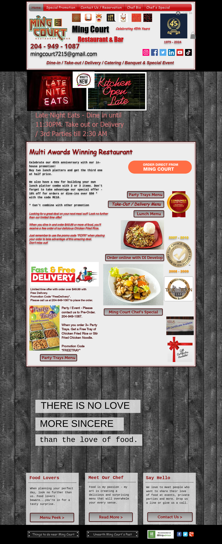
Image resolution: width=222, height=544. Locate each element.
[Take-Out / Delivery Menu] (136, 204)
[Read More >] (111, 517)
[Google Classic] (191, 534)
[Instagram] (146, 52)
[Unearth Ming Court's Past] (112, 534)
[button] (193, 35)
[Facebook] (154, 52)
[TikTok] (188, 52)
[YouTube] (180, 52)
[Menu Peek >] (52, 517)
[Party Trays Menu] (145, 194)
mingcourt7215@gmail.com (63, 54)
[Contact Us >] (170, 517)
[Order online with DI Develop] (134, 257)
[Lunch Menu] (149, 213)
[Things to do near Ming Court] (53, 534)
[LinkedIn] (171, 52)
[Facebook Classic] (179, 534)
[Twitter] (163, 52)
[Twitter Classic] (185, 534)
